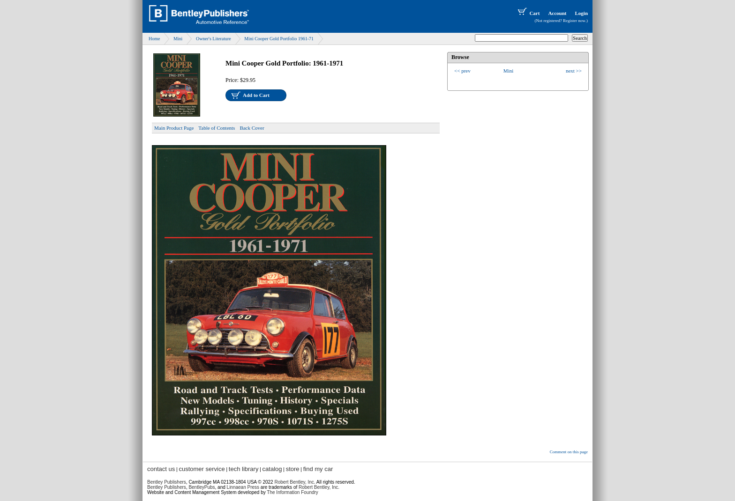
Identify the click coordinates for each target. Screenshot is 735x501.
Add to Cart (256, 95)
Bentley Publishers (166, 482)
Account (557, 13)
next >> (574, 71)
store (293, 468)
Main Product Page (174, 128)
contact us (161, 468)
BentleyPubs (201, 487)
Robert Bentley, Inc (294, 482)
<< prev (462, 71)
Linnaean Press (243, 487)
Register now (574, 20)
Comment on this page (569, 451)
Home (154, 38)
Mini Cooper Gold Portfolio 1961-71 (279, 38)
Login (581, 13)
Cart (528, 13)
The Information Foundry (292, 492)
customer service (202, 468)
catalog (272, 468)
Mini (177, 38)
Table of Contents (216, 128)
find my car (318, 468)
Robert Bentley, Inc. (319, 487)
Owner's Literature (213, 38)
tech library (244, 468)
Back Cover (252, 128)
